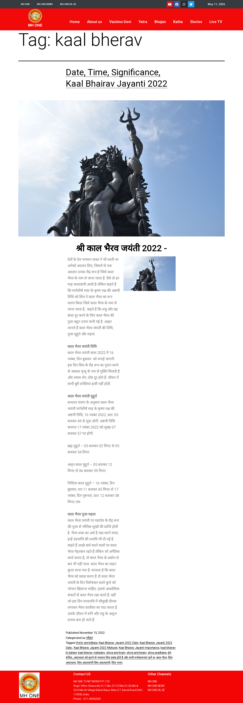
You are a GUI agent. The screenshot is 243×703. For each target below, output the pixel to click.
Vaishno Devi (120, 22)
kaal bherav (85, 652)
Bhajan (160, 22)
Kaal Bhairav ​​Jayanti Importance (139, 647)
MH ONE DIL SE (71, 4)
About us (94, 22)
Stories (196, 22)
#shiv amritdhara (86, 643)
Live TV (215, 22)
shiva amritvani (115, 652)
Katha (178, 22)
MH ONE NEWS (46, 4)
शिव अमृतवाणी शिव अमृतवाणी (93, 662)
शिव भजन (117, 662)
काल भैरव (161, 657)
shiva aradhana (157, 652)
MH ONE (26, 4)
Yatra (142, 22)
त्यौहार (89, 638)
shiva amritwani (136, 652)
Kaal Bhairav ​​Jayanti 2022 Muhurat (95, 647)
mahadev (99, 652)
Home (75, 22)
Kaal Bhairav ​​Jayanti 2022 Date (118, 643)
